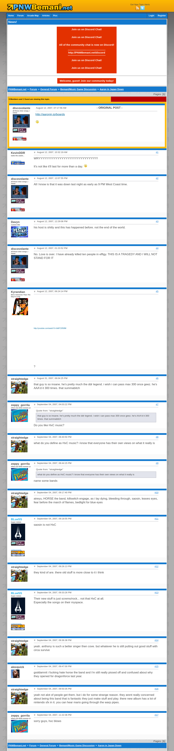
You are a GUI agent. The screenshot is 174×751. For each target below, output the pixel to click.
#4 (157, 248)
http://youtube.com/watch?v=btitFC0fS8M (50, 328)
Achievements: (18, 137)
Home (11, 15)
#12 (156, 566)
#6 (157, 378)
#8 (157, 437)
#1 (157, 152)
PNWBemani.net (17, 89)
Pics (55, 15)
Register (162, 15)
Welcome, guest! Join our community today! (87, 80)
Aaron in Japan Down (112, 89)
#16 (156, 688)
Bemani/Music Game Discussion (78, 89)
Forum (20, 15)
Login (151, 15)
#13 (156, 592)
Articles (46, 15)
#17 (156, 715)
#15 (156, 666)
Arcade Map (33, 15)
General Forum (48, 89)
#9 (157, 463)
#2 (157, 178)
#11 (156, 518)
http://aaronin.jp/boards (50, 114)
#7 (157, 404)
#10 (156, 492)
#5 (157, 291)
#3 (157, 221)
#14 (156, 640)
